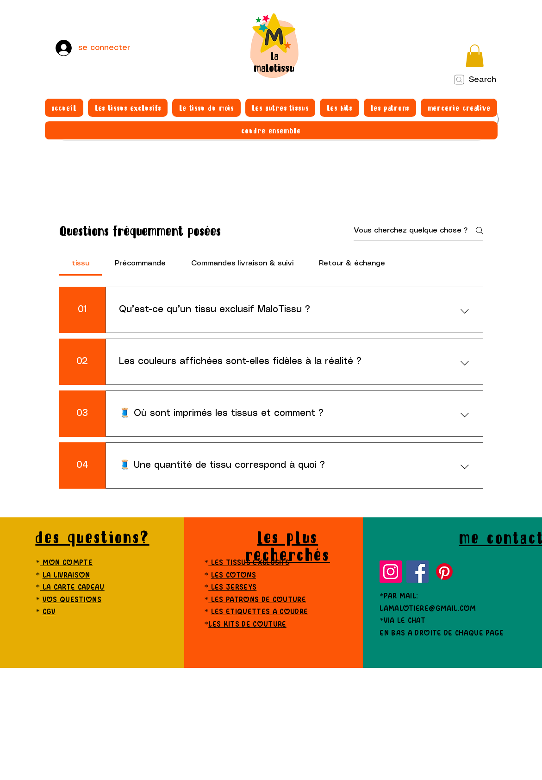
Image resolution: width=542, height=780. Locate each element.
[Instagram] (391, 571)
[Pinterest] (444, 571)
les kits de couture (247, 624)
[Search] (474, 79)
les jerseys (232, 587)
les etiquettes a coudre (259, 612)
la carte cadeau (72, 587)
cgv (49, 612)
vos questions (72, 600)
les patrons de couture (257, 600)
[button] (474, 55)
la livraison (66, 575)
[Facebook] (417, 571)
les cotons (233, 575)
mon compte (66, 563)
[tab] (80, 264)
